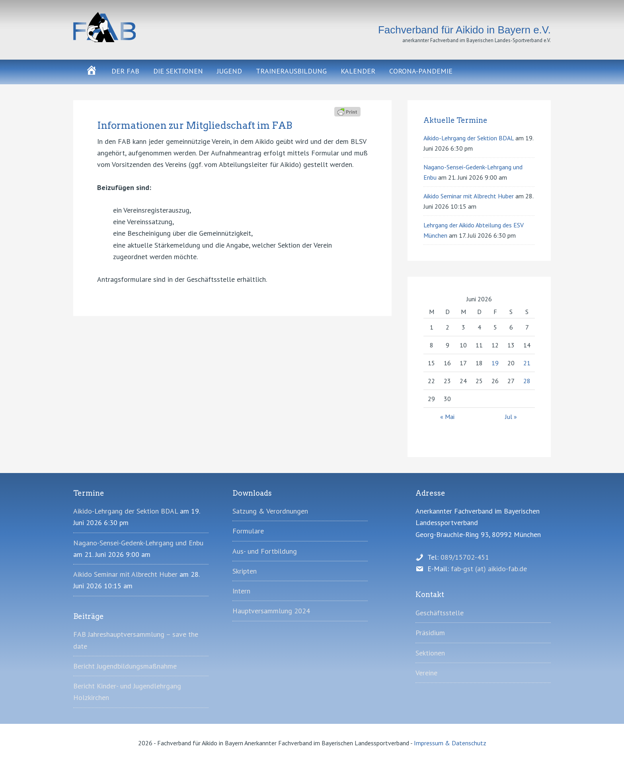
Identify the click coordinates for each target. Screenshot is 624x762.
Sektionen (430, 652)
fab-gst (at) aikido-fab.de (489, 568)
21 (526, 363)
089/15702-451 (465, 557)
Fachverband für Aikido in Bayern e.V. (144, 27)
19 (495, 363)
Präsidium (430, 632)
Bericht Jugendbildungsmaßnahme (125, 666)
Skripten (244, 571)
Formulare (248, 530)
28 (526, 381)
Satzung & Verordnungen (270, 511)
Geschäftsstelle (439, 612)
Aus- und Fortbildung (264, 551)
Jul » (511, 417)
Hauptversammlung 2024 (271, 610)
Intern (241, 590)
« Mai (447, 417)
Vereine (426, 672)
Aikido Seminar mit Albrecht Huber (468, 196)
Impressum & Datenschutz (450, 743)
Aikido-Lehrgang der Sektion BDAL (468, 138)
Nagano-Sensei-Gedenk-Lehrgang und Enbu (138, 542)
